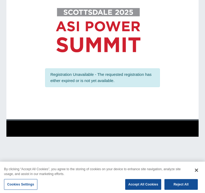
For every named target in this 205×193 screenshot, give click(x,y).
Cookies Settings (20, 185)
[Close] (196, 171)
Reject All (181, 185)
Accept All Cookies (143, 185)
